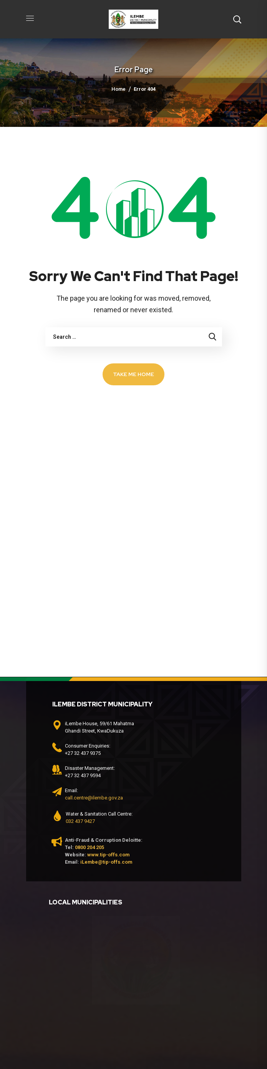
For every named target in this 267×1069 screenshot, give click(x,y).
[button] (237, 19)
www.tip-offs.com (108, 855)
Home (118, 89)
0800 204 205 (89, 847)
